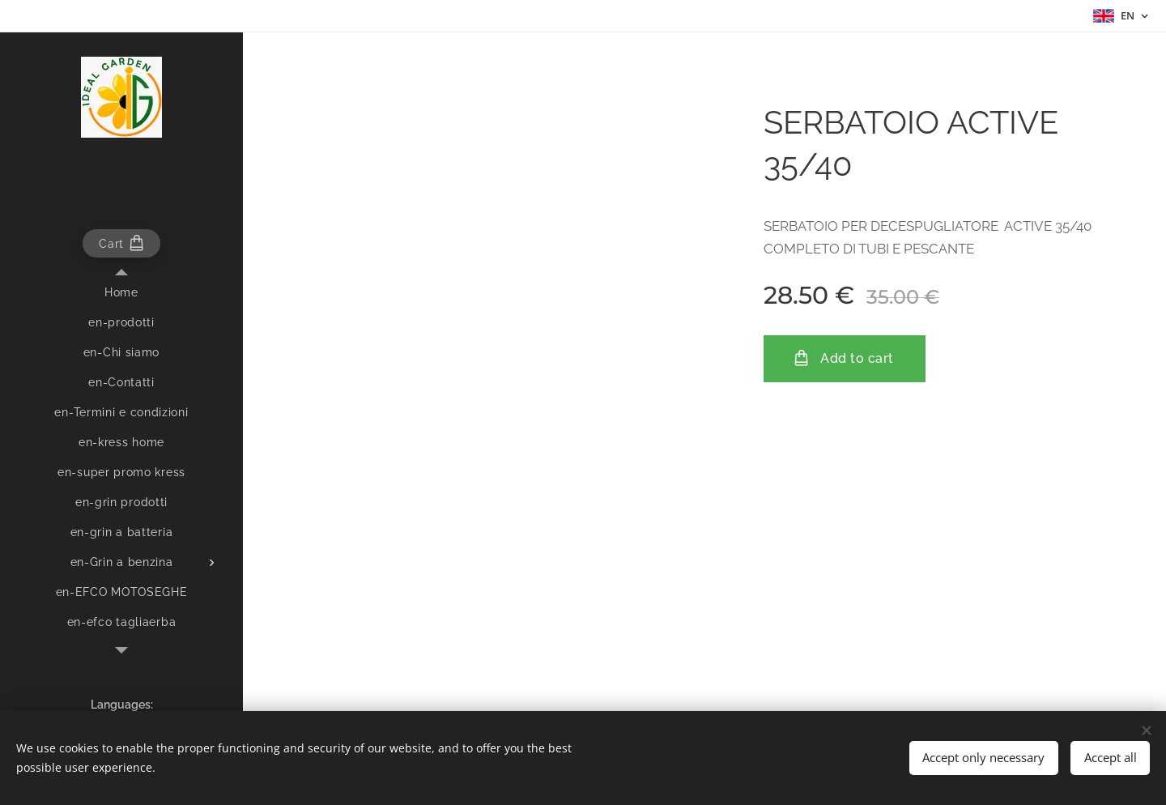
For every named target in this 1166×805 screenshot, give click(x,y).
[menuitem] (121, 292)
